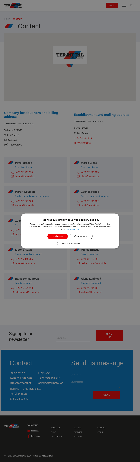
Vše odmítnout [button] (81, 236)
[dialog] (70, 230)
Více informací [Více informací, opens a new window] (73, 229)
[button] (70, 243)
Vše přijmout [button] (58, 236)
